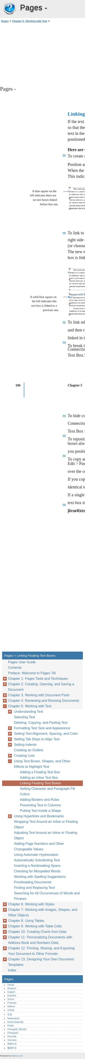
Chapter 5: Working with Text (29, 21)
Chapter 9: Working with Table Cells (35, 926)
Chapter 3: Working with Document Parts (39, 695)
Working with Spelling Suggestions (40, 876)
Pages (9, 8)
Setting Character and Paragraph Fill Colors (47, 791)
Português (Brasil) (16, 1029)
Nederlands (13, 1018)
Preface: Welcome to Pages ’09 (32, 673)
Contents (15, 667)
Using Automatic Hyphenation (36, 854)
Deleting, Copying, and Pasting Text (40, 722)
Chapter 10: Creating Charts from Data (37, 932)
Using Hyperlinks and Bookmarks (39, 816)
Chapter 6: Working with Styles (31, 904)
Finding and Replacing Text (34, 887)
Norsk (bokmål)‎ (15, 1022)
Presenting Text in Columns (40, 805)
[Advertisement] (42, 54)
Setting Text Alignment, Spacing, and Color (46, 733)
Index (12, 970)
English (11, 992)
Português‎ (12, 1032)
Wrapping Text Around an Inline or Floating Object (46, 824)
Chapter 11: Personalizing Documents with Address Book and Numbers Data (40, 940)
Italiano (11, 1006)
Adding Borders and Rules (39, 799)
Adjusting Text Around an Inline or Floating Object (45, 835)
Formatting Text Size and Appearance (42, 728)
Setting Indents (25, 744)
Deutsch (11, 988)
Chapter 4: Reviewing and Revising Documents (43, 700)
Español (11, 995)
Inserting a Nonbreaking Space (37, 865)
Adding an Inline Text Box (39, 777)
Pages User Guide (22, 662)
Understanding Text (28, 711)
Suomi (10, 999)
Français (11, 1002)
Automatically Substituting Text (37, 860)
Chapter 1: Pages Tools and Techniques (38, 678)
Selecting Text (24, 717)
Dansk (10, 984)
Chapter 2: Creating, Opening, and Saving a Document (41, 686)
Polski (10, 1025)
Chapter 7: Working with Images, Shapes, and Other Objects (42, 912)
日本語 (10, 1010)
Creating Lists (24, 755)
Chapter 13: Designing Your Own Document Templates (41, 962)
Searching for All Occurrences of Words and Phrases (47, 895)
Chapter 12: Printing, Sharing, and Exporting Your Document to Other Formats (41, 951)
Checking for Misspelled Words (37, 871)
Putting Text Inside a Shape (40, 810)
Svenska (11, 1040)
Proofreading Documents (32, 882)
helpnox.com (17, 1056)
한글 (9, 1014)
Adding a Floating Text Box (40, 772)
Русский (11, 1036)
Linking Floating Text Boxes (40, 783)
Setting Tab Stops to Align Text (37, 739)
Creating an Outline (28, 750)
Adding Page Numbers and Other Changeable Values (39, 846)
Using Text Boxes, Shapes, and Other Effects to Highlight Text (42, 763)
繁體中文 (12, 1048)
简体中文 (12, 1043)
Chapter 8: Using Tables (26, 920)
